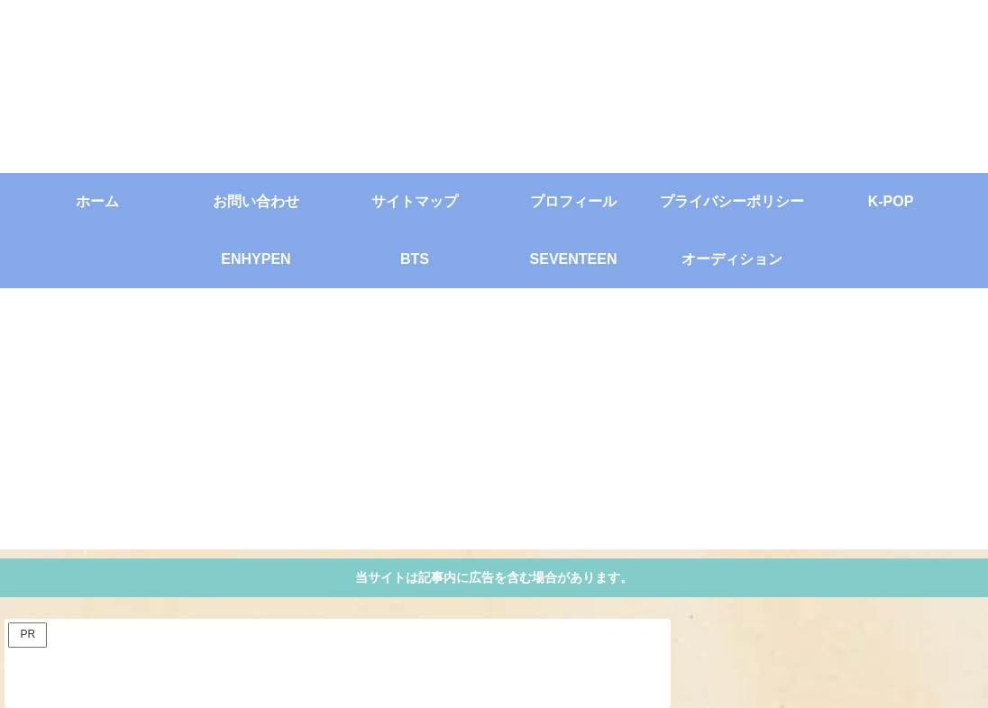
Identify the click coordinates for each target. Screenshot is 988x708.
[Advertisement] (494, 423)
